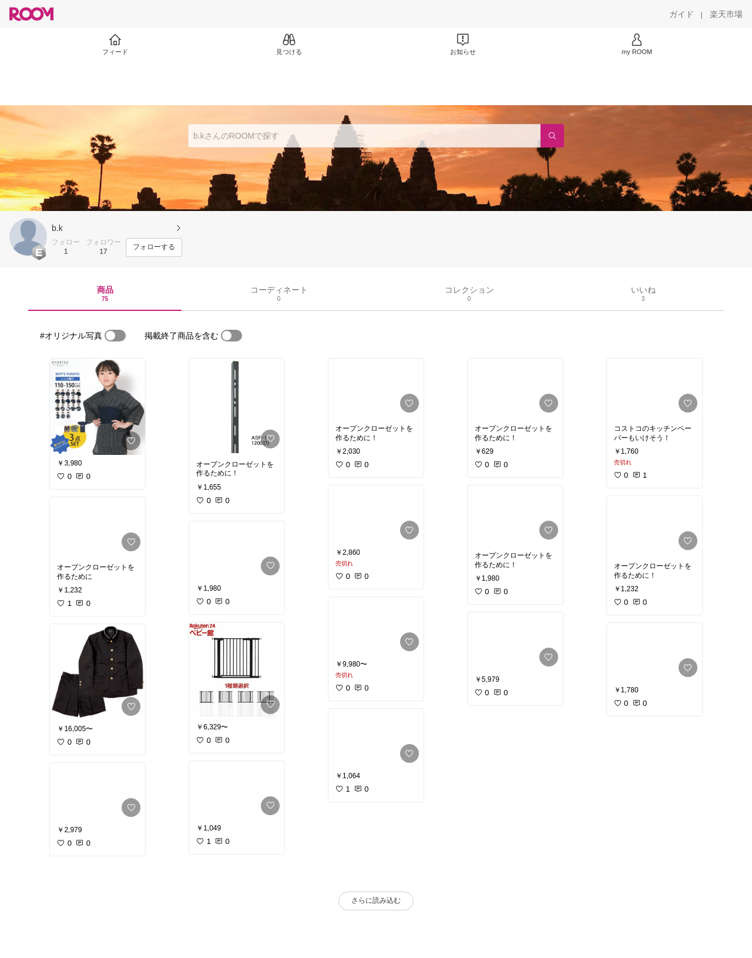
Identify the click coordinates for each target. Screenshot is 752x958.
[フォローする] (154, 247)
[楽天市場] (726, 14)
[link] (97, 407)
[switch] (115, 335)
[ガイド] (681, 14)
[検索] (552, 136)
